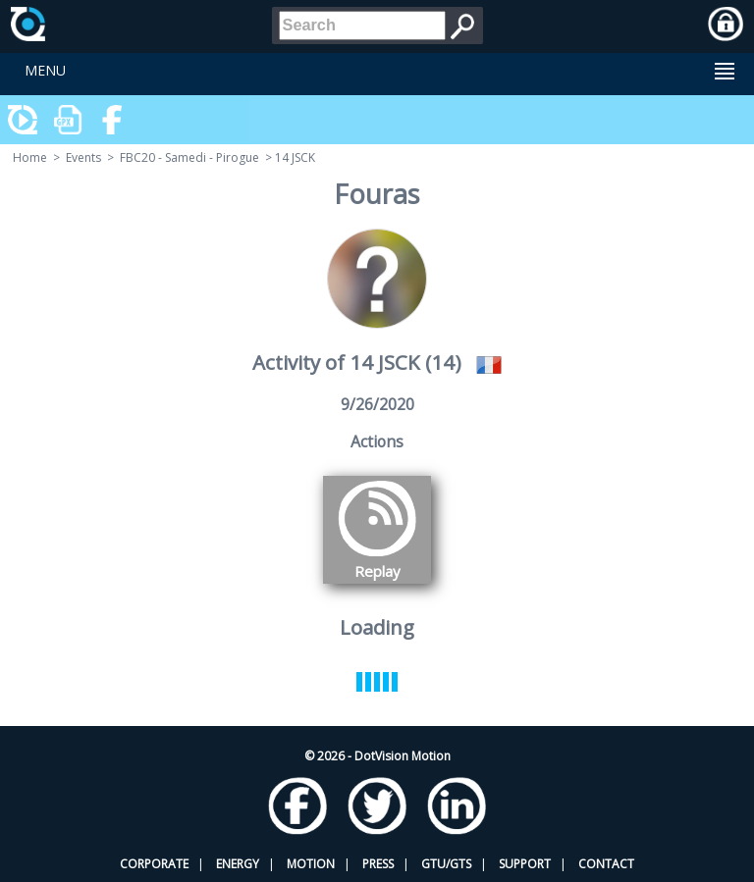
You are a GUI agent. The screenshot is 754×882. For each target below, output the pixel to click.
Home (30, 157)
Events (83, 157)
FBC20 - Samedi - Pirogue (189, 157)
